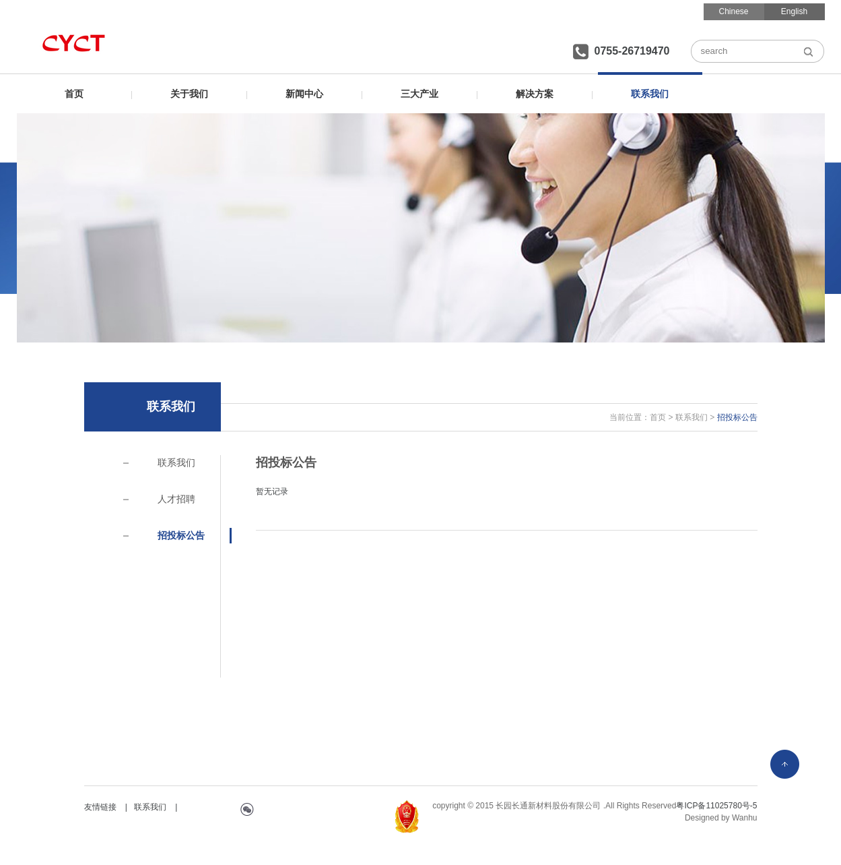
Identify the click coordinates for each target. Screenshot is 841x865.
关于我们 (189, 93)
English (794, 11)
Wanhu (745, 818)
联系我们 (650, 93)
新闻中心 (304, 93)
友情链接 (100, 807)
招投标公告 (181, 535)
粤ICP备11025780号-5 (716, 805)
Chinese (733, 11)
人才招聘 (176, 499)
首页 (74, 93)
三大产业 (419, 93)
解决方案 (534, 93)
